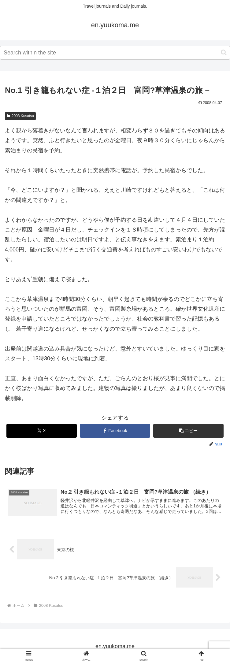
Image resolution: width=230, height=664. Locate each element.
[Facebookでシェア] (115, 431)
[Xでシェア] (41, 431)
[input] (115, 53)
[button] (223, 52)
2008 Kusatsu (20, 116)
